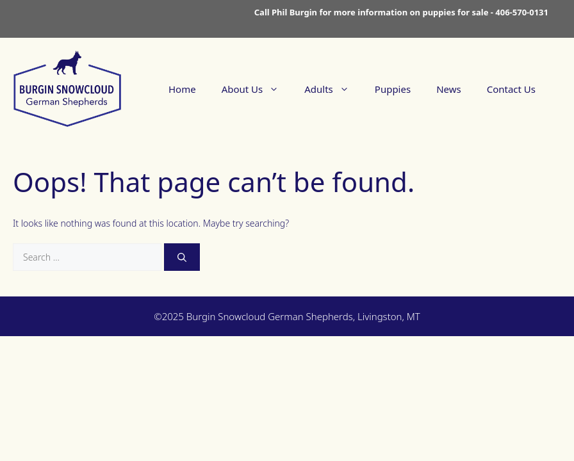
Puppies (393, 89)
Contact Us (511, 89)
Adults (333, 89)
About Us (257, 89)
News (448, 89)
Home (182, 89)
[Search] (182, 257)
